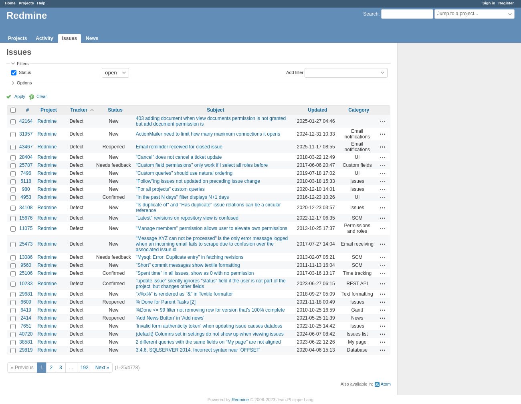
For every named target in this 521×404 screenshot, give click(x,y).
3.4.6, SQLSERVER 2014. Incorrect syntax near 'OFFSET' (198, 350)
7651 (25, 326)
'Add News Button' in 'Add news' (170, 318)
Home (10, 3)
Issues (69, 38)
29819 (25, 350)
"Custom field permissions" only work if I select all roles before (202, 165)
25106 (25, 273)
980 (26, 189)
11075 (25, 228)
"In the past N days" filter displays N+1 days (182, 197)
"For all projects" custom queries (170, 189)
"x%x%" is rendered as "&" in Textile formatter (184, 294)
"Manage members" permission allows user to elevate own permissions (211, 228)
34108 (25, 207)
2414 (25, 318)
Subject (215, 110)
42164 (25, 121)
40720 (25, 334)
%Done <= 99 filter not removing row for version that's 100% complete (210, 310)
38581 (25, 342)
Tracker (78, 110)
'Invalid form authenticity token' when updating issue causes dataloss (209, 326)
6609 (25, 302)
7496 (25, 173)
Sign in (489, 3)
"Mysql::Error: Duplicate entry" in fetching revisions (190, 257)
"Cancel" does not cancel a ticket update (179, 157)
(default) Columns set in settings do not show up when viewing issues (210, 334)
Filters (22, 63)
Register (506, 3)
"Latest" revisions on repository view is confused (187, 218)
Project (48, 110)
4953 (25, 197)
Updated (317, 110)
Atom (386, 384)
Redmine (47, 121)
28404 (25, 157)
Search (370, 14)
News (92, 38)
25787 (25, 165)
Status (24, 72)
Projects (26, 3)
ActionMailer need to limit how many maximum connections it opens (208, 134)
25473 (25, 244)
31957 (25, 134)
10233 (25, 283)
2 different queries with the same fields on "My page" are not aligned (208, 342)
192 (85, 367)
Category (358, 110)
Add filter (294, 72)
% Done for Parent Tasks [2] (166, 302)
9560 (25, 265)
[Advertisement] (438, 168)
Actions (383, 121)
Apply (19, 96)
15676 (25, 218)
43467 (25, 147)
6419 (25, 310)
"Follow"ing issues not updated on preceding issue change (198, 181)
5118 (25, 181)
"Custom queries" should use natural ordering (184, 173)
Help (41, 3)
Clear (41, 96)
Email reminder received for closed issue (179, 147)
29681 (25, 294)
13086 (25, 257)
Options (24, 82)
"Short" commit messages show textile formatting (188, 265)
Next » (102, 367)
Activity (44, 38)
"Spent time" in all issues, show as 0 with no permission (195, 273)
